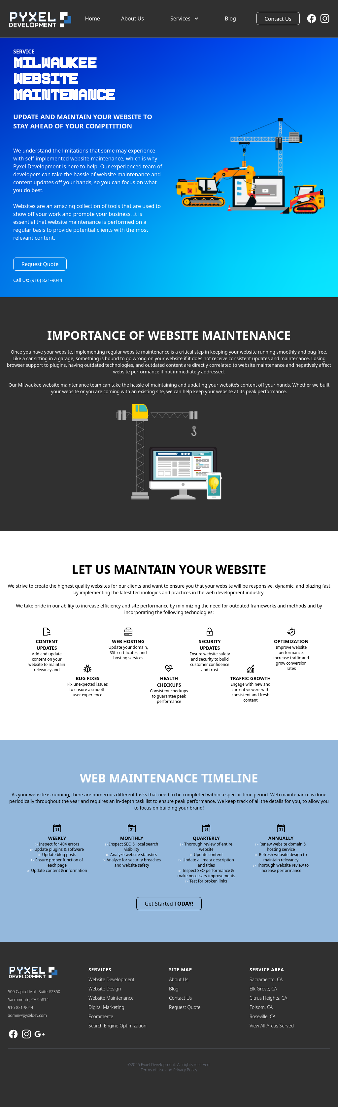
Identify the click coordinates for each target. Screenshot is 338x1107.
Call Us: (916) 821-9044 (37, 280)
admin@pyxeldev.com (27, 1015)
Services (185, 18)
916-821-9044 (20, 1007)
